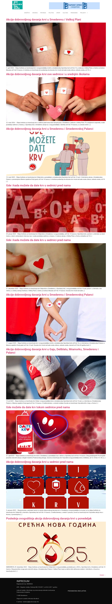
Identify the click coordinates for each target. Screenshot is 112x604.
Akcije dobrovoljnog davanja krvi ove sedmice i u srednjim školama (48, 74)
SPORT (58, 12)
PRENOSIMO (74, 12)
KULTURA (65, 12)
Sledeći (103, 575)
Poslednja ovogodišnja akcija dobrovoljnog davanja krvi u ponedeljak (49, 518)
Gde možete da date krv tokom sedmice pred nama (38, 407)
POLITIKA (51, 12)
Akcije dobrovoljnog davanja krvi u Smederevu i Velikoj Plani (43, 19)
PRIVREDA (43, 12)
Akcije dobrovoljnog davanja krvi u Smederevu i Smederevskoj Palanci (49, 128)
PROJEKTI (84, 12)
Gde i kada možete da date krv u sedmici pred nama (38, 185)
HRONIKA (35, 12)
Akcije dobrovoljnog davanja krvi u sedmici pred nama (39, 462)
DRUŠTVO (27, 12)
